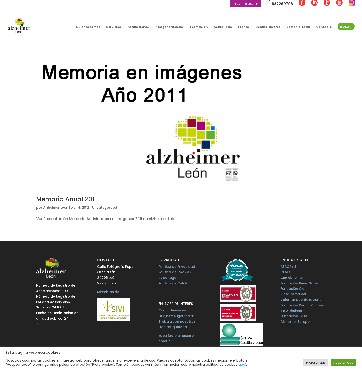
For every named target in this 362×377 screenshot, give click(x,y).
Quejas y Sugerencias (176, 316)
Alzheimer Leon (55, 207)
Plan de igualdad (172, 327)
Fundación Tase (294, 316)
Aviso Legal (167, 277)
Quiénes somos (88, 27)
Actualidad (223, 27)
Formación (199, 27)
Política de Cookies (174, 272)
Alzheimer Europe (295, 321)
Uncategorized (104, 207)
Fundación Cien (293, 288)
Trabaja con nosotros (177, 321)
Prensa (243, 27)
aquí (242, 364)
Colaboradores (267, 27)
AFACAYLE (288, 266)
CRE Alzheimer (292, 277)
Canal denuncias (172, 310)
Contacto (324, 27)
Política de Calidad (174, 283)
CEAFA (286, 272)
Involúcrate (245, 4)
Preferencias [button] (316, 362)
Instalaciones (138, 27)
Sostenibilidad (298, 27)
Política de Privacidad (176, 266)
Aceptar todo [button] (343, 362)
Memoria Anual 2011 (66, 199)
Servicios (113, 27)
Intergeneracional (169, 27)
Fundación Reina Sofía (299, 283)
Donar (346, 27)
